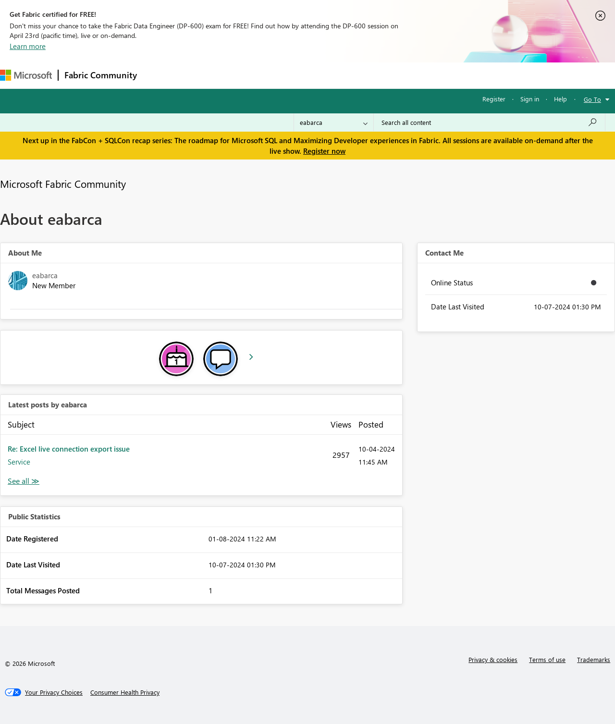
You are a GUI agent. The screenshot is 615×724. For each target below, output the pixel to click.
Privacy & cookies (492, 659)
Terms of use (547, 659)
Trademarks (593, 659)
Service (19, 461)
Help (560, 99)
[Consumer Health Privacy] (125, 692)
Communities (283, 75)
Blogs (326, 75)
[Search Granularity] (333, 122)
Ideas (240, 75)
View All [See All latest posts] (23, 481)
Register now (324, 151)
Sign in (529, 99)
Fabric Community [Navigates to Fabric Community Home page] (100, 75)
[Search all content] (489, 122)
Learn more (28, 46)
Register (493, 99)
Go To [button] (592, 99)
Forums (158, 75)
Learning (363, 75)
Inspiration (201, 75)
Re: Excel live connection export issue (69, 449)
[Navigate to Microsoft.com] (26, 75)
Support (404, 75)
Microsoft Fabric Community (63, 183)
